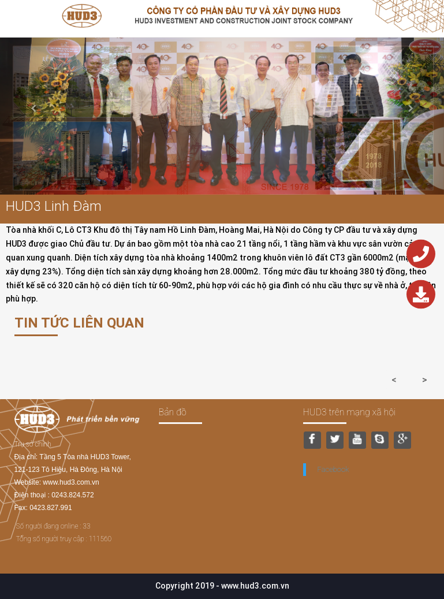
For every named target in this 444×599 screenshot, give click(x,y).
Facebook (333, 469)
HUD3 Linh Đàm (54, 206)
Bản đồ (172, 412)
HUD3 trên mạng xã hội (349, 412)
